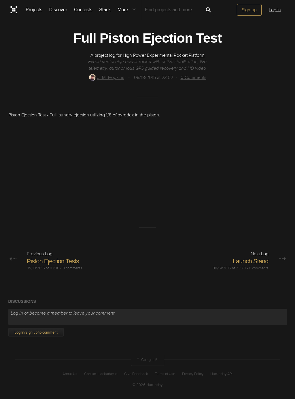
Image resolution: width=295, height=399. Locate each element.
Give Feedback (136, 374)
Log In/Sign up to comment (36, 332)
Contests (83, 9)
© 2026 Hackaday (147, 385)
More (128, 9)
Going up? (146, 360)
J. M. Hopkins (106, 77)
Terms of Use (165, 374)
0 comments (72, 268)
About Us (70, 374)
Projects (34, 9)
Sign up (249, 10)
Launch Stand (250, 261)
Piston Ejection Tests (53, 261)
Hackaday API (221, 374)
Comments (193, 77)
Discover (58, 9)
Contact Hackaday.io (100, 374)
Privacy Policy (192, 374)
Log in (275, 10)
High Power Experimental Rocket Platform (164, 55)
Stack (105, 9)
